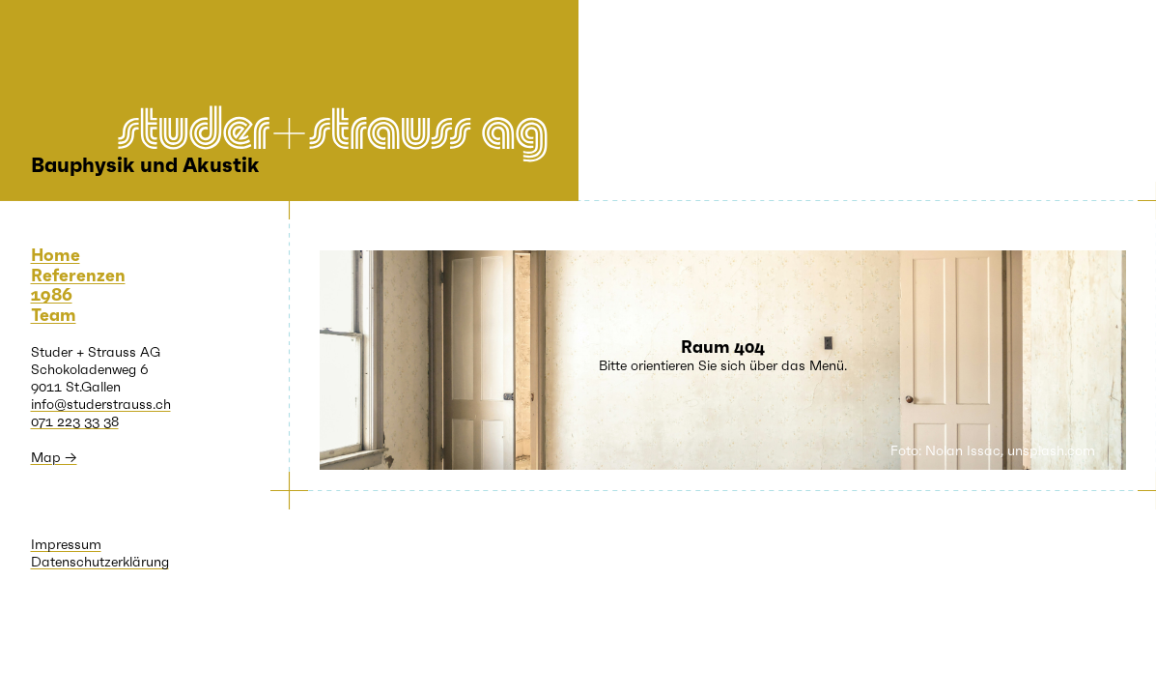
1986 (51, 294)
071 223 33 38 (75, 421)
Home (55, 255)
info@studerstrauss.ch (101, 404)
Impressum (66, 544)
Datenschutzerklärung (100, 561)
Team (53, 315)
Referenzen (78, 275)
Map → (54, 457)
